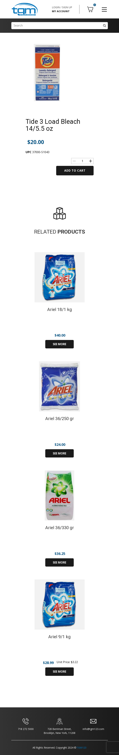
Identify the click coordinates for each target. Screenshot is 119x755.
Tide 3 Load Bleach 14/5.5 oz (53, 125)
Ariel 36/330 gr (59, 527)
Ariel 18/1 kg (59, 309)
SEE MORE (59, 344)
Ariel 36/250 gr (59, 418)
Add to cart (75, 170)
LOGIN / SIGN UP (62, 7)
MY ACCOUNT (61, 11)
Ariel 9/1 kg (59, 636)
